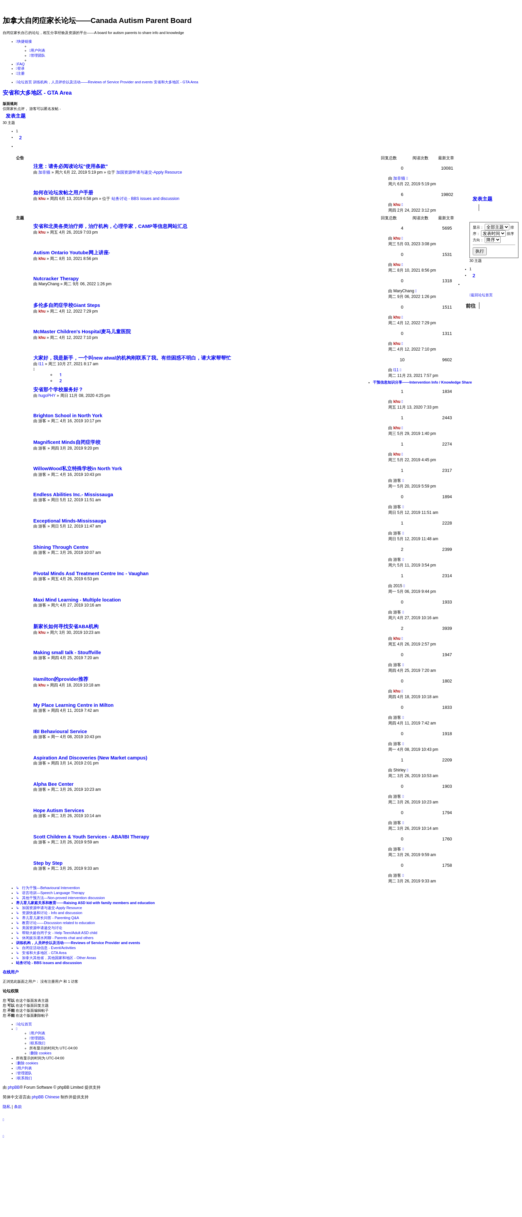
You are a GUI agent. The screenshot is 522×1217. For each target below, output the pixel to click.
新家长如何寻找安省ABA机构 (66, 626)
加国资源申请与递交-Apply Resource (149, 172)
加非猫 (44, 172)
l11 (41, 364)
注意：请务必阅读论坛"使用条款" (70, 166)
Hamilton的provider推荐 (60, 679)
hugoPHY (47, 395)
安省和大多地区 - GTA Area (37, 93)
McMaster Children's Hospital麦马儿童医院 (82, 331)
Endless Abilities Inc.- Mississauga (73, 494)
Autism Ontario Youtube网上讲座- (71, 252)
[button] (19, 146)
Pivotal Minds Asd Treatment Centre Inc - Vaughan (90, 573)
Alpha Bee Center (53, 784)
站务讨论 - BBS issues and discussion (145, 198)
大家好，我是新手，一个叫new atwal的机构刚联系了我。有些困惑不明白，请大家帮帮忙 (132, 358)
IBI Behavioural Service (60, 731)
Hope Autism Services (58, 810)
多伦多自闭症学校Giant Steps (66, 305)
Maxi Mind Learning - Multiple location (77, 600)
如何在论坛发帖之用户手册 (63, 192)
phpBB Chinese (45, 1097)
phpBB (14, 1087)
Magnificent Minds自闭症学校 (67, 442)
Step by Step (48, 863)
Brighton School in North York (68, 415)
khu (42, 198)
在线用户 (11, 972)
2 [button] (20, 137)
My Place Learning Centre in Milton (73, 705)
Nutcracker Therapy (56, 278)
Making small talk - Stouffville (67, 652)
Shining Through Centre (61, 547)
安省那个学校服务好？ (58, 389)
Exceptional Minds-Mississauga (69, 521)
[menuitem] (37, 50)
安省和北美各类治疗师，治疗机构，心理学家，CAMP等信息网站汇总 (110, 226)
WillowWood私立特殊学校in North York (77, 468)
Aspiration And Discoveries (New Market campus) (90, 757)
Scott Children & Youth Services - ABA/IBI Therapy (91, 836)
